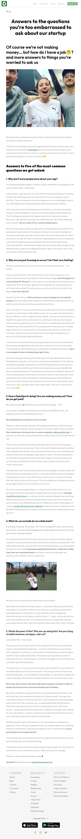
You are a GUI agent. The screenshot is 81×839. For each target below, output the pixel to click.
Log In (53, 4)
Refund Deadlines (61, 796)
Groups (34, 781)
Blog (8, 11)
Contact (13, 784)
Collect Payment (60, 788)
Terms (33, 792)
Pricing (12, 792)
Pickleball (34, 803)
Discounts (58, 784)
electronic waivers (61, 777)
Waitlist (34, 784)
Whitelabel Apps (37, 811)
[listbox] (40, 818)
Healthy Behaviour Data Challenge (28, 506)
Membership (36, 788)
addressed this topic (61, 432)
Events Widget (60, 781)
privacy (34, 796)
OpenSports (33, 150)
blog (11, 781)
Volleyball (34, 807)
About (12, 777)
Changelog (35, 777)
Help (35, 4)
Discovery (72, 4)
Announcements (60, 792)
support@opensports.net (42, 762)
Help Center (36, 799)
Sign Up (61, 4)
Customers (43, 4)
